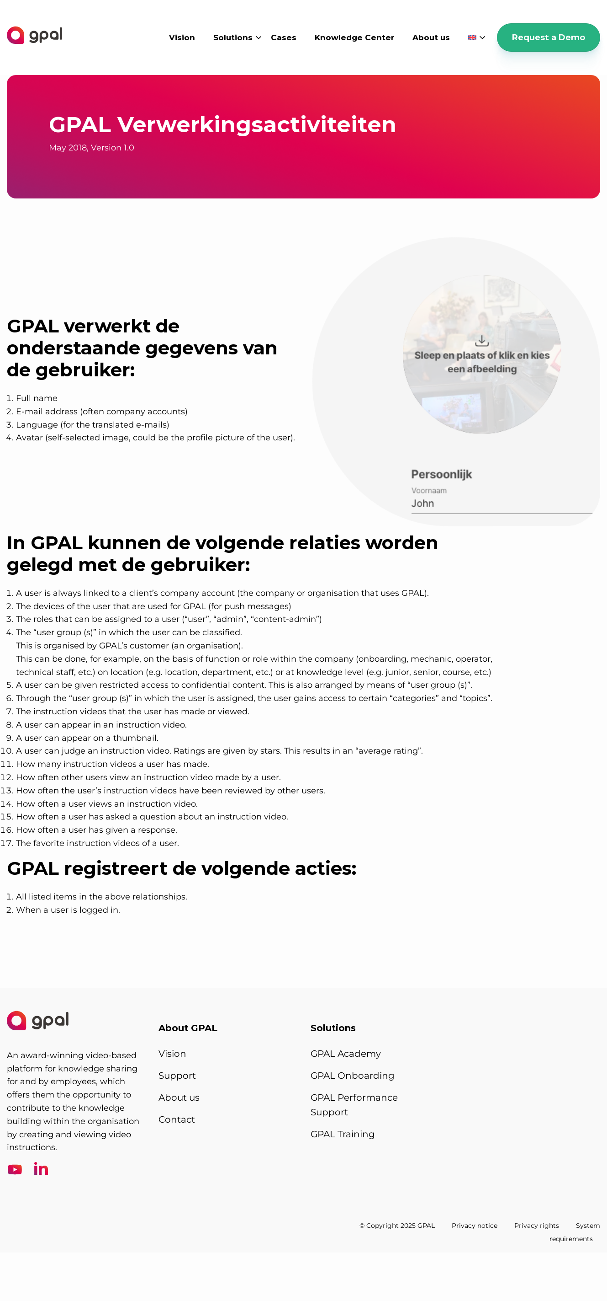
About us (431, 37)
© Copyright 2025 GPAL (397, 1225)
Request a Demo (548, 37)
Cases (283, 37)
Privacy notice (474, 1225)
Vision (182, 37)
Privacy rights (536, 1225)
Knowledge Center (354, 37)
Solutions (233, 37)
